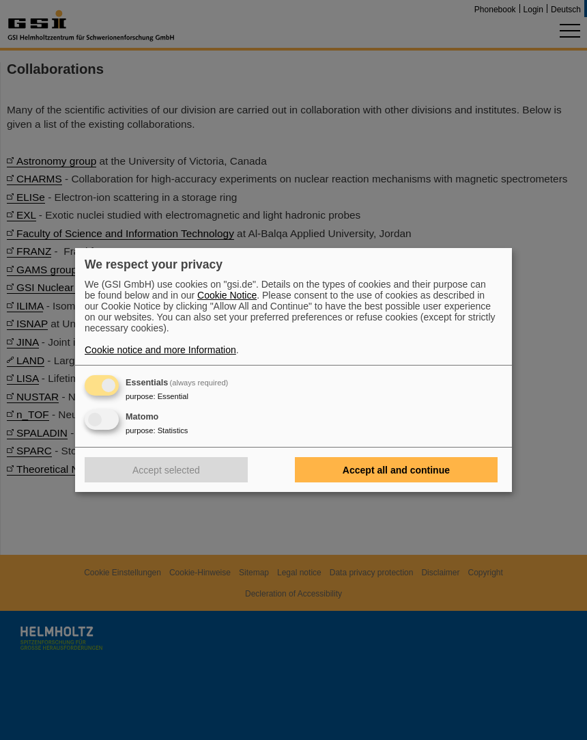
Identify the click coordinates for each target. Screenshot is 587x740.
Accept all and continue (396, 470)
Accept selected (166, 470)
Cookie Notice (227, 295)
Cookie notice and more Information (160, 349)
